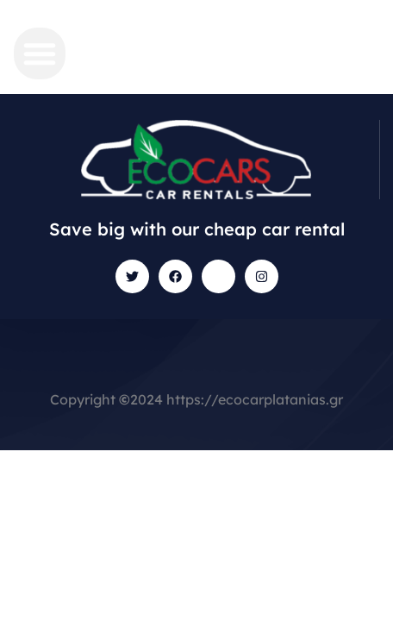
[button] (40, 53)
